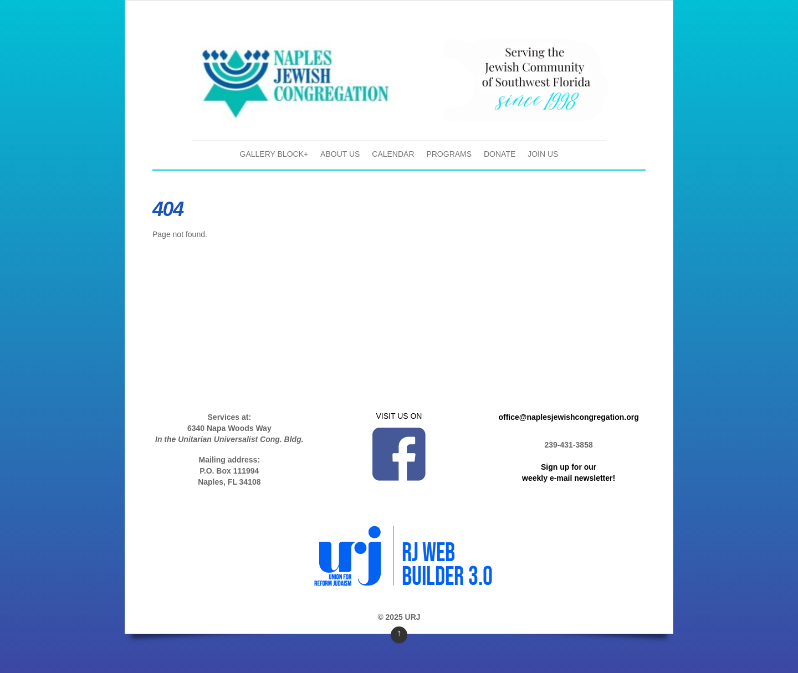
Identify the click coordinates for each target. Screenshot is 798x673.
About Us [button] (340, 154)
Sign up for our (568, 467)
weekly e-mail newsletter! (568, 478)
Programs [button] (449, 154)
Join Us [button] (543, 154)
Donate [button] (499, 154)
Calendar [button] (393, 154)
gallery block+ (274, 154)
